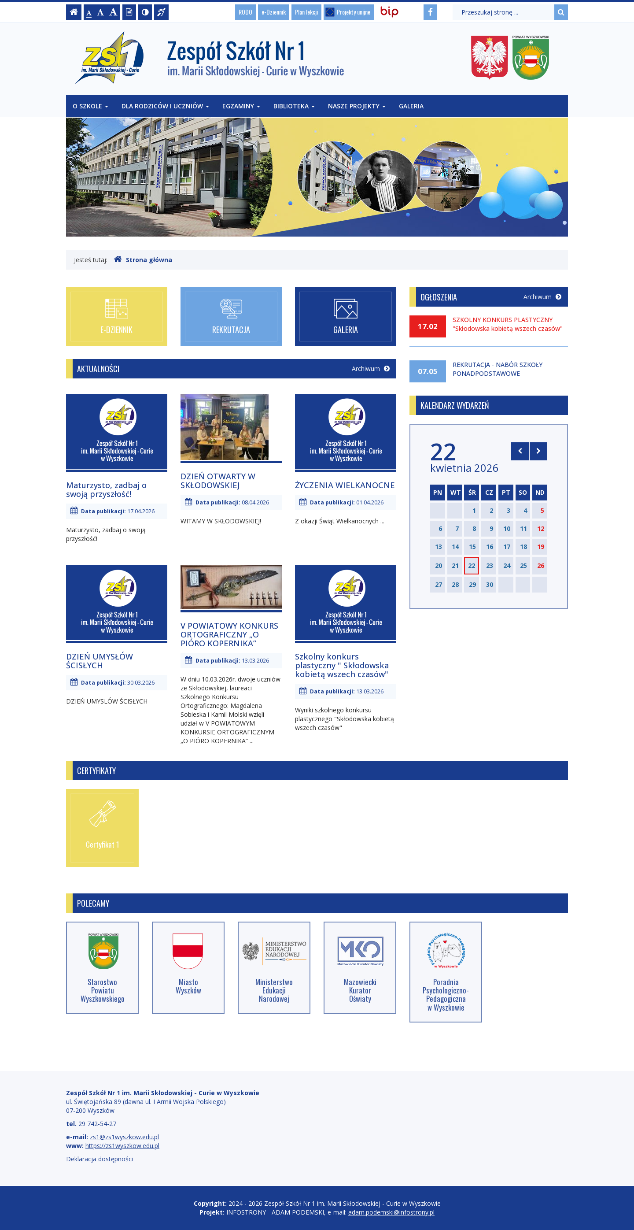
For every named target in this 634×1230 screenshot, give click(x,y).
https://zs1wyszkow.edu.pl (122, 1145)
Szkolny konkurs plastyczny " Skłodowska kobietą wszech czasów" (342, 665)
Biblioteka (294, 106)
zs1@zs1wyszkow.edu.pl (124, 1137)
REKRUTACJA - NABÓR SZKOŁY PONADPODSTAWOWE (497, 369)
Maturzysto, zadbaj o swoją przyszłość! (106, 489)
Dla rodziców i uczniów (165, 106)
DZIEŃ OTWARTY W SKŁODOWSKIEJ (218, 480)
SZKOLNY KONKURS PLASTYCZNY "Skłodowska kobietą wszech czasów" (508, 324)
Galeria (411, 106)
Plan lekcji (306, 11)
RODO (245, 11)
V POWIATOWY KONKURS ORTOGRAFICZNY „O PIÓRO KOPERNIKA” (229, 634)
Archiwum (371, 368)
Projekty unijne (353, 11)
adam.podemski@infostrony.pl (391, 1212)
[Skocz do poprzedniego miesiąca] (520, 451)
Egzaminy (241, 106)
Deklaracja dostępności (99, 1159)
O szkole (90, 106)
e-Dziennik (274, 11)
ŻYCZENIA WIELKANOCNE (345, 485)
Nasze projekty (357, 106)
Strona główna (143, 259)
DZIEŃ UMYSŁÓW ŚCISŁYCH (99, 661)
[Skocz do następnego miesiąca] (538, 451)
